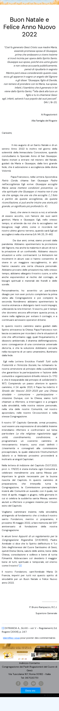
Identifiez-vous (11, 637)
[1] (20, 565)
